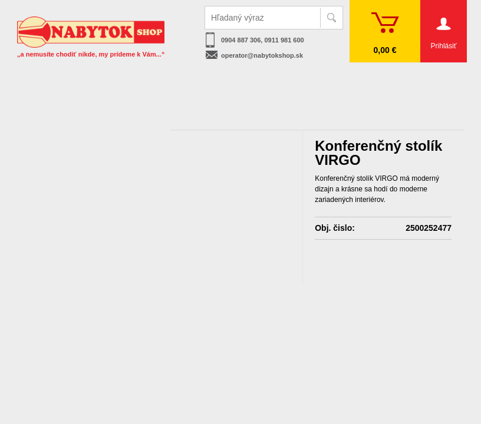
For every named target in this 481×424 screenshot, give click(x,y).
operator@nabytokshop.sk (262, 55)
